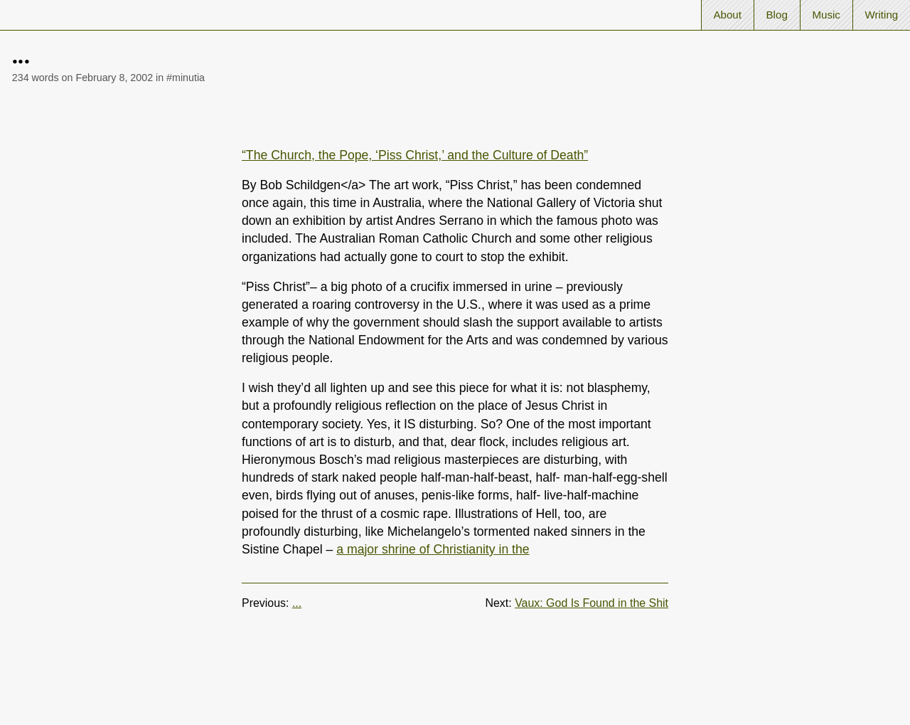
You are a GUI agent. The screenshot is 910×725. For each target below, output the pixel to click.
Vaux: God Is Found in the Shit (591, 603)
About (727, 15)
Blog (777, 15)
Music (826, 15)
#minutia (185, 77)
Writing (881, 15)
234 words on (82, 77)
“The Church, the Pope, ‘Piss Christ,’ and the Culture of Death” (415, 155)
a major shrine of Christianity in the (432, 549)
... (296, 603)
